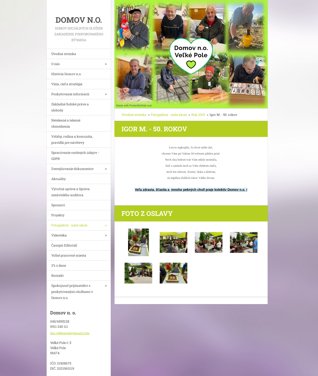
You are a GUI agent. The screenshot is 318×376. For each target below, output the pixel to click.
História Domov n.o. (66, 74)
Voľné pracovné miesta (68, 255)
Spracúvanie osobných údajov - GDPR (75, 155)
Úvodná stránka (63, 54)
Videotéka (59, 235)
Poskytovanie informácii (70, 94)
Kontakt (57, 275)
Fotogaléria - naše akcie (69, 225)
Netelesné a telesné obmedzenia (65, 123)
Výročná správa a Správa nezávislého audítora (70, 192)
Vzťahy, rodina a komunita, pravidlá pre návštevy (72, 139)
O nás (55, 64)
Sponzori (58, 205)
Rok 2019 (198, 114)
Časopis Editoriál (64, 245)
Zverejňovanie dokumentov (72, 168)
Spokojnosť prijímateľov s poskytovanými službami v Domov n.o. (72, 291)
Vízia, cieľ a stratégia (66, 84)
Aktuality (58, 179)
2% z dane (58, 265)
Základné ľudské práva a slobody (70, 107)
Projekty (57, 215)
